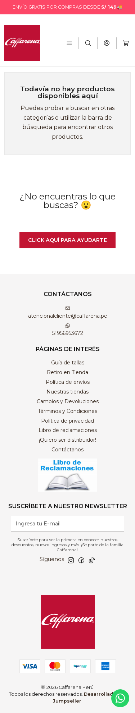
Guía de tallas (67, 362)
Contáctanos (67, 449)
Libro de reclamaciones (68, 430)
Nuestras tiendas (67, 391)
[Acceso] (107, 43)
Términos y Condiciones (67, 411)
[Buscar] (88, 43)
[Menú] (69, 43)
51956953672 (67, 329)
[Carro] (126, 43)
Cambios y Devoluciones (68, 401)
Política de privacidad (67, 421)
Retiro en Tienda (67, 372)
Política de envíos (68, 382)
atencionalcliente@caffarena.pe (67, 312)
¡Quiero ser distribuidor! (67, 440)
